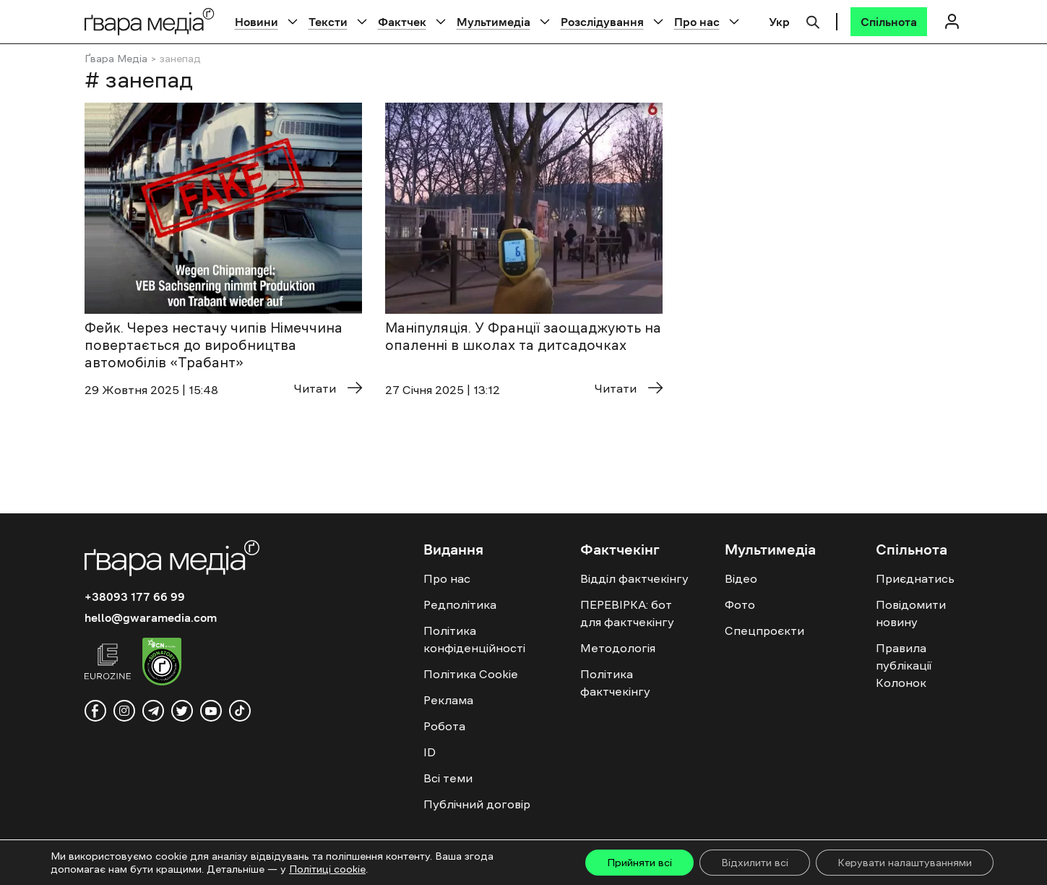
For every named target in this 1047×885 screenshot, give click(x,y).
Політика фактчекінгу (615, 682)
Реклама (448, 700)
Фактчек (402, 21)
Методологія (617, 648)
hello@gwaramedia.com (151, 617)
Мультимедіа (493, 21)
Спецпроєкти (764, 630)
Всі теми (448, 778)
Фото (740, 604)
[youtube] (211, 711)
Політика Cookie (470, 674)
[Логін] (952, 21)
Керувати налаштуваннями (904, 863)
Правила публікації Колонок (903, 665)
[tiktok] (240, 711)
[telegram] (153, 711)
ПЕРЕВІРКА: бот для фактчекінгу (627, 613)
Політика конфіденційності (474, 639)
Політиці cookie (327, 869)
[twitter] (182, 711)
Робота (444, 726)
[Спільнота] (888, 21)
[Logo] (150, 21)
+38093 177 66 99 (135, 596)
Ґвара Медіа (116, 59)
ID (429, 752)
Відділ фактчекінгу (634, 578)
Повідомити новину (911, 613)
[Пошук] (813, 20)
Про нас (697, 21)
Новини (256, 21)
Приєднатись (915, 578)
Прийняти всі (639, 863)
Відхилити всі (754, 863)
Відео (741, 578)
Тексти (328, 21)
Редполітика (459, 604)
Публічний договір (476, 804)
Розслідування (602, 21)
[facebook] (95, 711)
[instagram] (124, 711)
